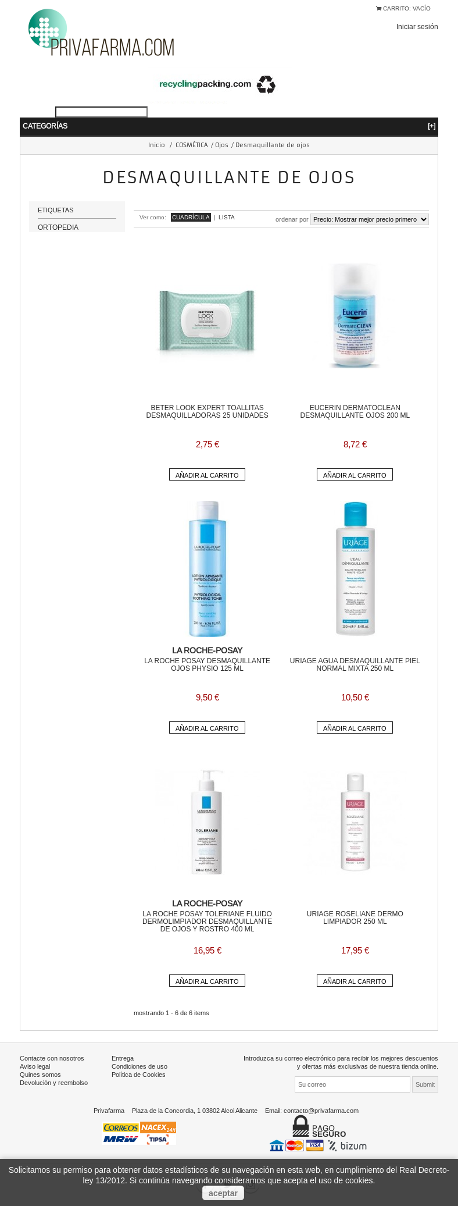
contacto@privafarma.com (321, 1111)
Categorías (229, 126)
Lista (227, 217)
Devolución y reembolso (54, 1083)
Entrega (123, 1058)
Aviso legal (35, 1066)
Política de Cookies (139, 1074)
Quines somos (40, 1074)
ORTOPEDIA (58, 231)
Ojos (221, 145)
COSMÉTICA (192, 145)
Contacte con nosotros (52, 1058)
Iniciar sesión (417, 26)
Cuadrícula (191, 217)
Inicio (156, 145)
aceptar (223, 1193)
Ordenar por (292, 219)
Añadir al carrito (207, 475)
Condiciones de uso (139, 1066)
